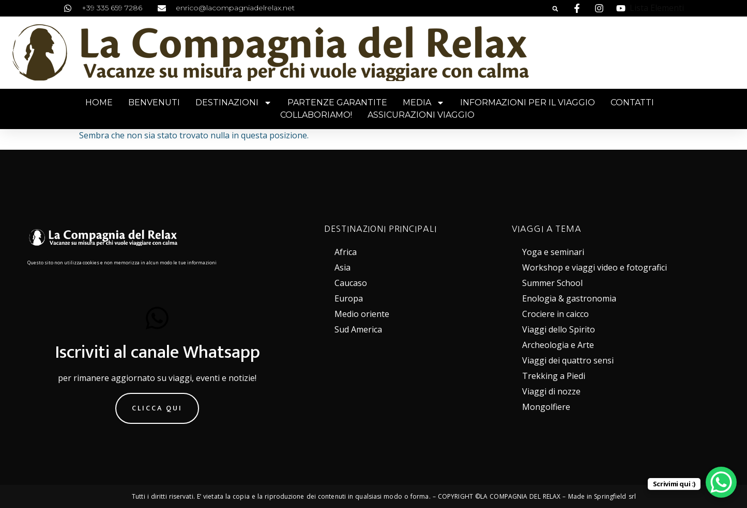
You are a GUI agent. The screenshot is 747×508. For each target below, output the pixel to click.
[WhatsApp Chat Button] (721, 482)
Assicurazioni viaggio (421, 115)
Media (424, 103)
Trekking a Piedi (553, 376)
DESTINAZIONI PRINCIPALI (380, 229)
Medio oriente (361, 314)
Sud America (358, 329)
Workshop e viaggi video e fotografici (594, 267)
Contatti (632, 102)
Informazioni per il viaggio (527, 102)
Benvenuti (154, 102)
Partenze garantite (337, 102)
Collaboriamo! (316, 115)
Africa (345, 252)
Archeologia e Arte (558, 345)
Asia (342, 267)
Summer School (552, 283)
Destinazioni (233, 103)
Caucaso (350, 283)
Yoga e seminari (553, 252)
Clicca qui (157, 408)
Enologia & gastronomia (569, 298)
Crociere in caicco (555, 314)
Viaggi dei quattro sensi (568, 360)
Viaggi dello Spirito (558, 329)
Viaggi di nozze (551, 391)
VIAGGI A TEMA (547, 229)
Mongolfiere (546, 406)
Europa (348, 298)
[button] (555, 8)
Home (99, 102)
